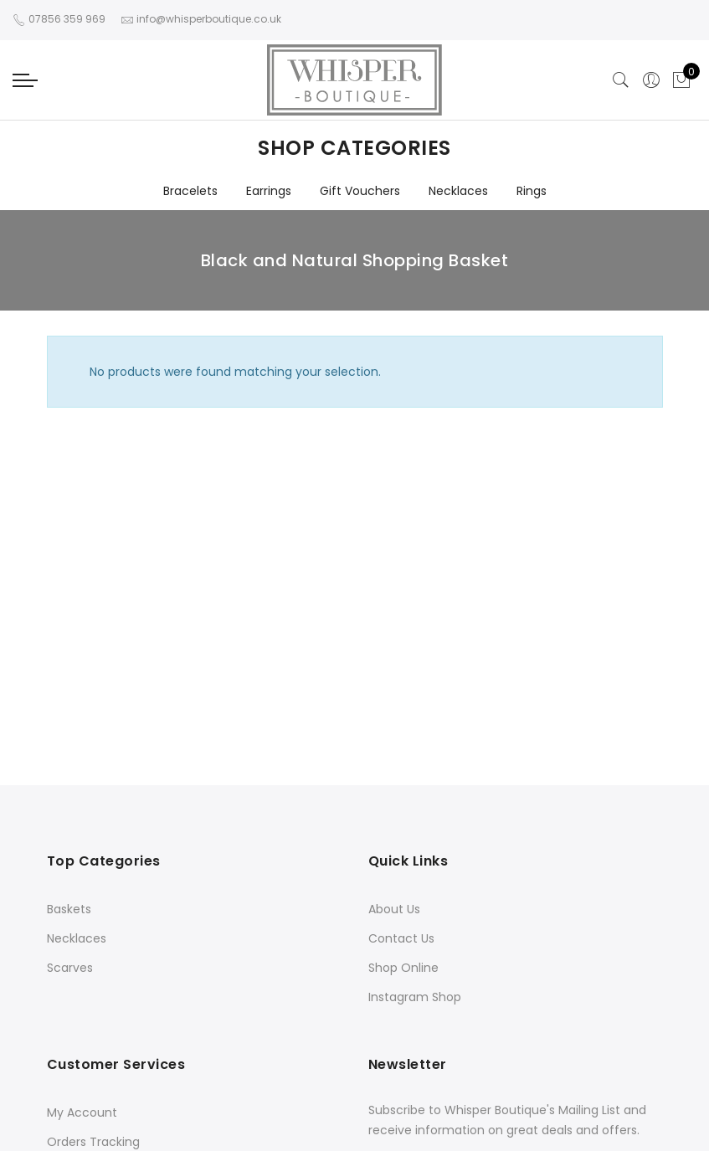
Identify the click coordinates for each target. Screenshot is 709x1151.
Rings (531, 190)
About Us (394, 909)
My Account (82, 1112)
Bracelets (190, 190)
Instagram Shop (414, 997)
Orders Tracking (93, 1141)
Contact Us (401, 938)
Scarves (70, 967)
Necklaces (458, 190)
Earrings (268, 190)
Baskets (69, 909)
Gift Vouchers (360, 190)
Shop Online (403, 967)
